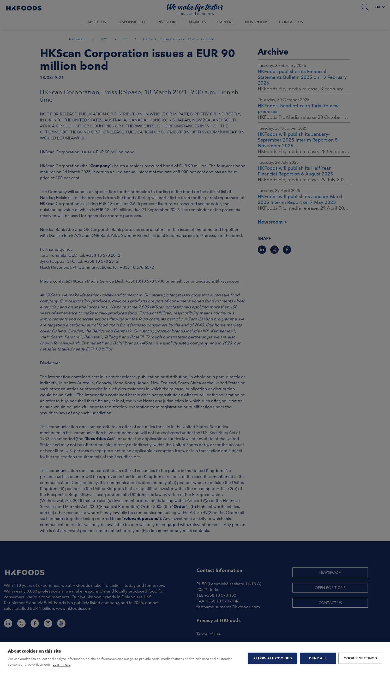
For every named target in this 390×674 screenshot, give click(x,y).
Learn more (61, 664)
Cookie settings (360, 658)
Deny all (317, 658)
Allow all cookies (272, 658)
